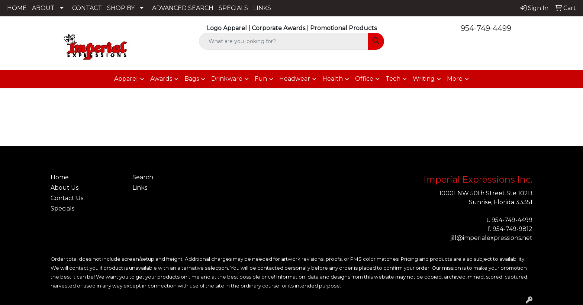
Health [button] (332, 78)
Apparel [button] (126, 78)
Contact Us (67, 198)
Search (142, 177)
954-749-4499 (486, 28)
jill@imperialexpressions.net (491, 237)
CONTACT (87, 8)
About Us (64, 187)
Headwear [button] (294, 78)
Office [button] (364, 78)
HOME (17, 8)
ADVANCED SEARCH (182, 8)
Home (60, 177)
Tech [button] (393, 78)
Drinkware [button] (226, 78)
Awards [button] (161, 78)
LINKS (262, 8)
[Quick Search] (284, 41)
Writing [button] (424, 78)
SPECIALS (233, 8)
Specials (62, 208)
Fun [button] (261, 78)
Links (139, 187)
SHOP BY (121, 8)
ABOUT (43, 8)
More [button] (455, 78)
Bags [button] (191, 78)
